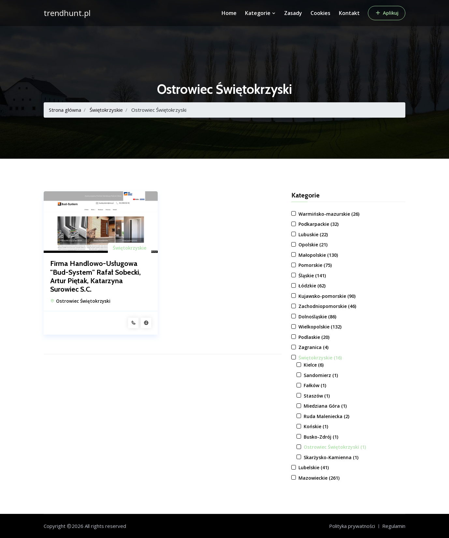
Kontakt (349, 13)
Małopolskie (318, 255)
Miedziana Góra (325, 406)
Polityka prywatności (352, 526)
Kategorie (260, 13)
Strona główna (65, 110)
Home (229, 13)
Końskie (316, 426)
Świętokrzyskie (106, 110)
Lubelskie (313, 467)
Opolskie (312, 244)
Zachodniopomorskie (327, 306)
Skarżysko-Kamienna (331, 457)
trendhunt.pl (67, 13)
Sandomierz (321, 375)
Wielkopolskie (319, 327)
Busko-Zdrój (321, 437)
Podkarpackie (318, 224)
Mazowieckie (319, 478)
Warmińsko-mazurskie (328, 214)
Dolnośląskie (317, 316)
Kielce (314, 365)
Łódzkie (312, 286)
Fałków (315, 385)
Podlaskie (313, 337)
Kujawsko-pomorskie (326, 296)
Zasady (293, 13)
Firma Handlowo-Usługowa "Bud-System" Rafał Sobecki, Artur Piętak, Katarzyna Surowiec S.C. (95, 276)
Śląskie (312, 275)
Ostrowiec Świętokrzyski (83, 301)
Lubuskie (313, 234)
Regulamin (393, 526)
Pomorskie (315, 265)
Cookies (320, 13)
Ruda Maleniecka (326, 416)
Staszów (317, 396)
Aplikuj (386, 12)
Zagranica (313, 347)
